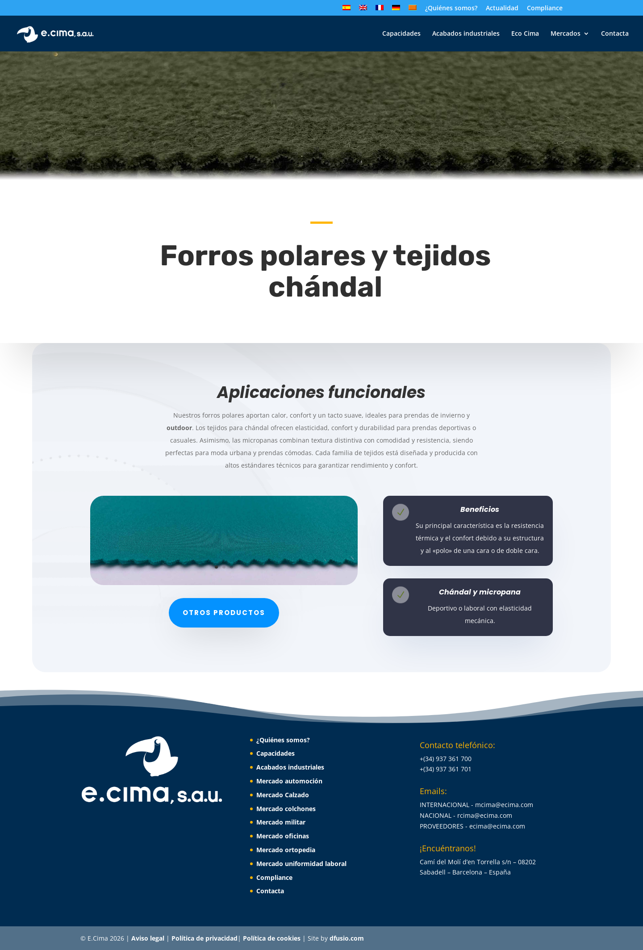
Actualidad (502, 8)
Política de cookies (272, 938)
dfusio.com (347, 938)
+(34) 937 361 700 (446, 758)
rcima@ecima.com (484, 815)
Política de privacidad (204, 938)
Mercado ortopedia (285, 849)
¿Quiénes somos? (451, 8)
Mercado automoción (289, 781)
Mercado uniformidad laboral (301, 863)
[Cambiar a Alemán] (396, 10)
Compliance (545, 8)
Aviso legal (148, 938)
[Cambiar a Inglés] (363, 10)
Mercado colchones (286, 808)
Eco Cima (525, 34)
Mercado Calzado (282, 795)
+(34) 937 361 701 (446, 769)
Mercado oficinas (282, 836)
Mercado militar (280, 822)
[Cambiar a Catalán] (413, 10)
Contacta (615, 34)
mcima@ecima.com (504, 804)
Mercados (565, 34)
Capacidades (401, 34)
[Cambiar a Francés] (380, 10)
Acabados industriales (466, 34)
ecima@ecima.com (497, 826)
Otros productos (224, 612)
